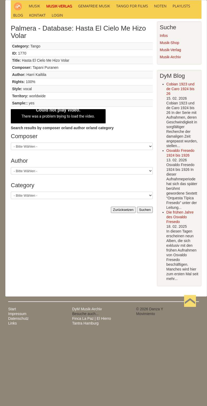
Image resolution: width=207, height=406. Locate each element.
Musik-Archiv (170, 129)
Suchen (145, 281)
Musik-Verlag (170, 121)
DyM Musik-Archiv (87, 381)
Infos (164, 107)
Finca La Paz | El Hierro (91, 390)
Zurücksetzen (123, 281)
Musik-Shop (169, 114)
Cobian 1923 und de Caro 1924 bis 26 (180, 160)
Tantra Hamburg (85, 395)
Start (12, 381)
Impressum (17, 385)
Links (12, 395)
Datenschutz (18, 390)
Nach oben (190, 381)
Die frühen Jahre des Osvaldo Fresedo (180, 289)
